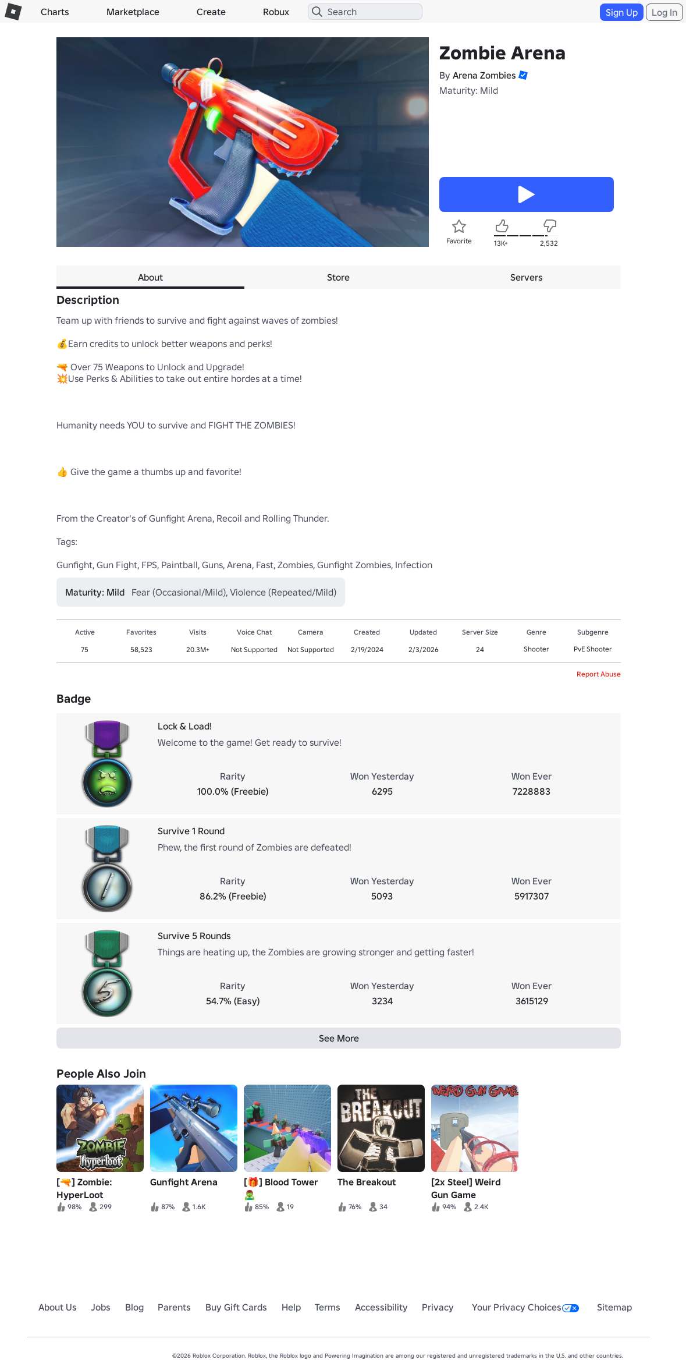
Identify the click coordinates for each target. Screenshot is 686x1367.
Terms (327, 1307)
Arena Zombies (484, 75)
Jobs (101, 1307)
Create (211, 11)
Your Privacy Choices (525, 1307)
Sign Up (622, 12)
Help (291, 1307)
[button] (522, 75)
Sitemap (614, 1307)
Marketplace (132, 11)
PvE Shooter (593, 648)
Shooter (536, 648)
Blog (134, 1307)
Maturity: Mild (468, 90)
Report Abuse (599, 674)
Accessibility (381, 1307)
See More (339, 1038)
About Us (57, 1307)
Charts (55, 11)
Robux (276, 11)
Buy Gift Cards (236, 1307)
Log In (664, 12)
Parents (174, 1307)
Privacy (438, 1307)
